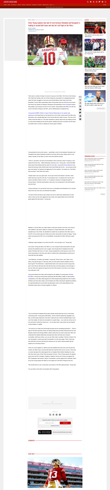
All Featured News (101, 108)
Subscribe (65, 423)
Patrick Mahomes (68, 165)
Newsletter (46, 4)
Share (104, 4)
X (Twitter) (88, 2)
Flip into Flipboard (80, 112)
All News (103, 194)
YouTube (102, 2)
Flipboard (99, 2)
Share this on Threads (80, 106)
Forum (23, 4)
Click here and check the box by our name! (62, 432)
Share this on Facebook (80, 103)
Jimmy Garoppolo (67, 104)
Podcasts (28, 4)
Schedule (34, 4)
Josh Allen (54, 165)
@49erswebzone (32, 31)
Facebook (53, 413)
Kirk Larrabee (33, 28)
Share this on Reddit (80, 116)
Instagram (60, 413)
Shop (51, 4)
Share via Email (80, 119)
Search (105, 2)
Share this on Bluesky (80, 109)
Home (5, 4)
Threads (56, 413)
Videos (19, 4)
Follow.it (57, 425)
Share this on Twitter (80, 99)
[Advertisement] (55, 13)
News (9, 4)
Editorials (14, 4)
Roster (40, 4)
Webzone (10, 1)
